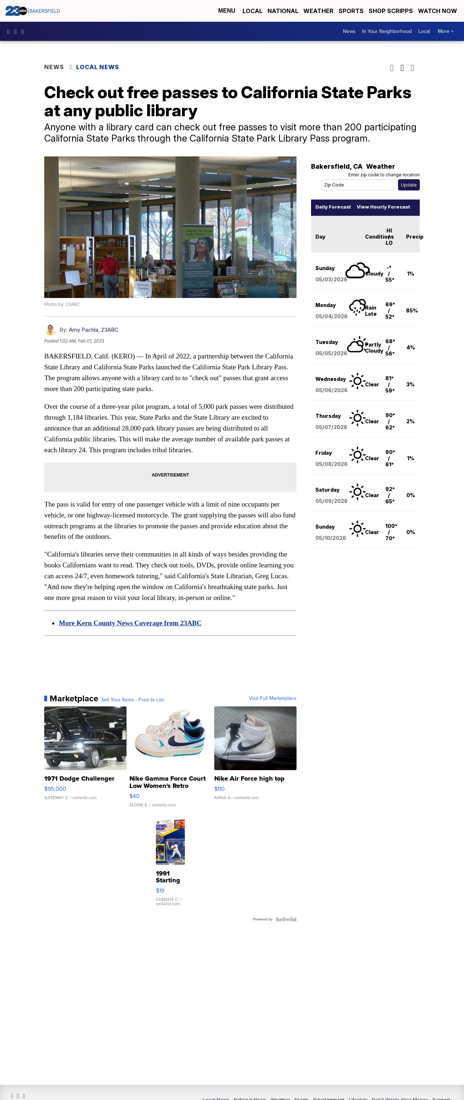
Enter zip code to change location (383, 186)
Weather (318, 10)
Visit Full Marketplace (271, 709)
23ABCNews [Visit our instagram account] (17, 31)
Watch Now (438, 10)
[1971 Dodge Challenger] (86, 771)
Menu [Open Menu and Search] (226, 11)
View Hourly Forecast (382, 218)
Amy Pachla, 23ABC (95, 340)
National (283, 10)
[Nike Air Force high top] (254, 771)
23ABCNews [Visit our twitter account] (25, 31)
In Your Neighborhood (387, 31)
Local (252, 10)
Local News (98, 67)
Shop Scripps (391, 10)
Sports (351, 10)
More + (445, 31)
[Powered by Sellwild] (284, 930)
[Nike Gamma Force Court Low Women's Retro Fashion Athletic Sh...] (170, 771)
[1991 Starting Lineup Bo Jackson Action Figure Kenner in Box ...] (170, 874)
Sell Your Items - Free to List (133, 710)
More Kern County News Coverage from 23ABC (131, 634)
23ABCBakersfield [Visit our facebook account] (10, 31)
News (349, 31)
